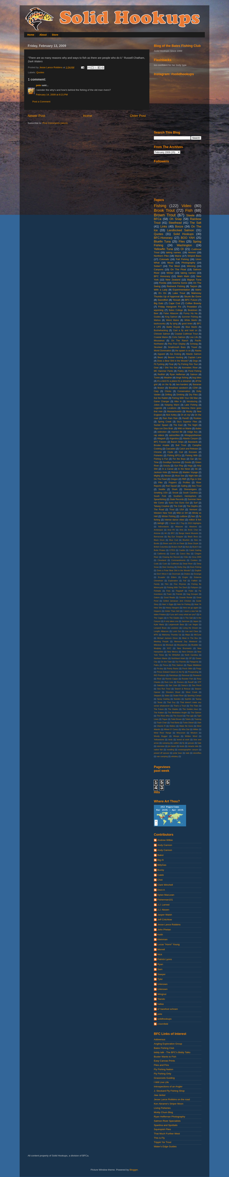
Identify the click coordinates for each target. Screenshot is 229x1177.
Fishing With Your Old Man (185, 398)
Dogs (195, 361)
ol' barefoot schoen (167, 1009)
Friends (179, 594)
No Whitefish (174, 655)
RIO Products (159, 675)
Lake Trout (179, 293)
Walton (172, 726)
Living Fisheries (162, 1108)
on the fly (167, 384)
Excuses (193, 452)
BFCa (157, 219)
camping (166, 743)
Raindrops (173, 675)
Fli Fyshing (159, 364)
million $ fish (195, 520)
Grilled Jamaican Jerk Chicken (177, 601)
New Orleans (187, 652)
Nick (159, 954)
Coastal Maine (161, 337)
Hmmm (192, 252)
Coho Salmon (178, 337)
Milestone (158, 645)
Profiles (186, 482)
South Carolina (190, 492)
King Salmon (171, 317)
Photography (188, 262)
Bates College (176, 310)
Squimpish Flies (162, 1129)
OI (182, 249)
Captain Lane (194, 357)
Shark (174, 489)
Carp (156, 391)
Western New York (163, 513)
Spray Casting (163, 699)
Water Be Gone (186, 726)
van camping (162, 756)
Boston (160, 388)
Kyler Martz (159, 624)
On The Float (178, 269)
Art (165, 533)
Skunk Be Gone (192, 296)
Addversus (159, 1039)
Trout (171, 509)
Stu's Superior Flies (187, 421)
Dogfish (198, 570)
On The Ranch (179, 340)
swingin (161, 523)
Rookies (197, 418)
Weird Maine (172, 320)
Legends (158, 408)
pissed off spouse (161, 753)
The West (174, 266)
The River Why (163, 716)
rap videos (159, 435)
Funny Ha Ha (190, 313)
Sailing (184, 486)
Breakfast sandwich (178, 388)
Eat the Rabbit (161, 398)
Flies (182, 241)
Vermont (193, 509)
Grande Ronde (185, 597)
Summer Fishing (190, 317)
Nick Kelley (171, 415)
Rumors (180, 682)
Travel (194, 347)
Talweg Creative (161, 506)
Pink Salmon (177, 665)
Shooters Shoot (173, 692)
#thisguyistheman (192, 435)
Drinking (180, 394)
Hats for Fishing (184, 604)
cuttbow (183, 516)
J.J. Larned (163, 904)
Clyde (170, 452)
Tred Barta (174, 722)
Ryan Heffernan (177, 374)
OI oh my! (186, 415)
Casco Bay (185, 554)
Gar (192, 459)
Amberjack (158, 530)
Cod (181, 452)
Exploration (173, 581)
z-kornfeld (162, 1024)
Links (163, 226)
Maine (178, 256)
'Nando (161, 999)
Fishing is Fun (161, 459)
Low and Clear (191, 631)
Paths (156, 665)
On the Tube (166, 662)
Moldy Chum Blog (163, 1112)
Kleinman (162, 939)
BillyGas (161, 865)
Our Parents (180, 662)
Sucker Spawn (161, 425)
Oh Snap (176, 219)
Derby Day (181, 567)
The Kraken (159, 712)
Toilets (188, 719)
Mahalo (175, 472)
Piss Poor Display (177, 344)
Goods (188, 462)
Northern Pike (161, 256)
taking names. (174, 252)
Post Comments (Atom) (55, 123)
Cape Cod (174, 303)
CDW (195, 388)
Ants (181, 530)
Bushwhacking (161, 330)
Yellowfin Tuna (163, 249)
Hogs (190, 465)
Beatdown (193, 310)
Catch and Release (188, 448)
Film (166, 584)
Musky (189, 411)
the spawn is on (183, 350)
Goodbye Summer (172, 462)
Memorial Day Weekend (185, 641)
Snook (175, 492)
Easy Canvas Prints (164, 1060)
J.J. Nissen (163, 909)
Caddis (182, 550)
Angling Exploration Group (168, 1043)
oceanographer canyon (188, 750)
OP (190, 658)
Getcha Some (179, 283)
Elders (174, 577)
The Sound (178, 716)
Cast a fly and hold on (185, 330)
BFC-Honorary (163, 237)
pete (38, 85)
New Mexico (172, 652)
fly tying (173, 323)
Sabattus (161, 685)
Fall (184, 581)
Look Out (177, 631)
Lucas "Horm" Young (168, 944)
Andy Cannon (164, 845)
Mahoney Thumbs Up (171, 635)
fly (183, 743)
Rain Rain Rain (170, 418)
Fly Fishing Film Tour (187, 364)
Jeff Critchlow (164, 919)
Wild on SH (182, 513)
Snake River (178, 695)
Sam (159, 969)
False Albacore (171, 313)
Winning (191, 266)
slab (187, 753)
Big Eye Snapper (175, 537)
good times (187, 323)
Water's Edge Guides (165, 1146)
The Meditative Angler (177, 712)
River (159, 679)
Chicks (168, 391)
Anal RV (171, 530)
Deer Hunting (168, 567)
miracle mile (193, 746)
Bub (187, 547)
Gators (157, 597)
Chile (186, 557)
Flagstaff (179, 591)
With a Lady (160, 289)
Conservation (183, 391)
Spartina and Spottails (165, 1125)
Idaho (198, 289)
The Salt (195, 222)
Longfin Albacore (161, 631)
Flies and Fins (161, 1065)
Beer (156, 313)
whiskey (174, 756)
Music (170, 262)
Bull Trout (181, 445)
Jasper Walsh (164, 914)
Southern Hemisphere (185, 496)
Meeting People (161, 641)
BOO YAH (188, 237)
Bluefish (186, 540)
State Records (177, 499)
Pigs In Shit (195, 479)
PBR (184, 479)
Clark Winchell (165, 884)
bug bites (196, 377)
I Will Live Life (161, 1082)
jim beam (172, 746)
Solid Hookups (183, 234)
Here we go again (190, 608)
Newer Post (36, 116)
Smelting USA (161, 492)
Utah (199, 722)
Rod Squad (171, 486)
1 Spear (172, 523)
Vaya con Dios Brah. (164, 428)
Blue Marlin (191, 327)
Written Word (191, 736)
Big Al (160, 860)
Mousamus (159, 340)
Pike (160, 482)
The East (178, 425)
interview (161, 746)
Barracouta (158, 537)
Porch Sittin (187, 668)
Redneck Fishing (176, 286)
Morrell (161, 949)
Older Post (138, 116)
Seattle (162, 489)
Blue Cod (173, 540)
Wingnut (161, 994)
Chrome (158, 452)
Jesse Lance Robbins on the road (172, 1099)
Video (186, 206)
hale (199, 743)
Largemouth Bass (176, 624)
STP (199, 682)
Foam (169, 594)
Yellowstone (159, 739)
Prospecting (193, 672)
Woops (176, 736)
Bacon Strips (177, 442)
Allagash (161, 438)
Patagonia (194, 662)
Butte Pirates (159, 550)
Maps (187, 635)
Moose (167, 475)
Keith (160, 934)
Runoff (191, 682)
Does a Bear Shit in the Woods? (173, 361)
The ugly (190, 716)
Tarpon (193, 286)
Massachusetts (174, 411)
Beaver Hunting (175, 357)
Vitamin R (161, 726)
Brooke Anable (161, 445)
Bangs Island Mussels (188, 533)
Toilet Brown (176, 719)
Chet (160, 879)
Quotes (40, 72)
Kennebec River (190, 367)
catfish (176, 743)
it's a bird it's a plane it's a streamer (174, 381)
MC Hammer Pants (163, 371)
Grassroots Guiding (164, 1078)
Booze (179, 226)
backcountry (159, 323)
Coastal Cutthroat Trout (186, 334)
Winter (170, 273)
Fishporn (194, 587)
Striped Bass (194, 256)
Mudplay (157, 648)
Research (197, 675)
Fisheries (158, 455)
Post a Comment (41, 101)
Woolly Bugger (160, 736)
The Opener (196, 712)
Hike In (178, 401)
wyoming (158, 310)
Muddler (194, 645)
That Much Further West (167, 1133)
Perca (165, 665)
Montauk (169, 645)
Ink (196, 469)
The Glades (173, 709)
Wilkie (195, 729)
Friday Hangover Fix (169, 306)
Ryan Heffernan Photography (169, 1116)
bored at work (183, 739)
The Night (192, 425)
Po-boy (160, 668)
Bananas (197, 384)
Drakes (187, 574)
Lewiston (175, 628)
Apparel (161, 354)
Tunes (157, 377)
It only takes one (171, 621)
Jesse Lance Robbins (169, 924)
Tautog (198, 699)
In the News (184, 469)
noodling (170, 750)
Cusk (164, 564)
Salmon (194, 374)
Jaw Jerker (159, 1095)
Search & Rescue (183, 689)
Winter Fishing (169, 516)
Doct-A (161, 889)
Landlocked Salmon (180, 230)
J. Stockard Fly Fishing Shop (169, 1090)
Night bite (193, 475)
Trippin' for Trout (162, 1142)
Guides (157, 317)
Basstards (193, 442)
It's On (162, 293)
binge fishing (182, 377)
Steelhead (175, 222)
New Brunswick (184, 648)
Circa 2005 (196, 557)
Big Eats (158, 303)
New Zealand (172, 279)
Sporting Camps (194, 695)
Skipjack (157, 695)
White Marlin (190, 320)
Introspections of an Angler (168, 1086)
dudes (198, 428)
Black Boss (193, 537)
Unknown (162, 984)
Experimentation (181, 289)
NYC (169, 648)
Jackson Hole (160, 472)
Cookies (194, 560)
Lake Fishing (190, 405)
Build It (195, 547)
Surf (196, 503)
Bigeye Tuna (194, 279)
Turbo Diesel (188, 722)
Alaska (198, 350)
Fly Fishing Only (162, 1073)
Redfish (161, 374)
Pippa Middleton (194, 665)
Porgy (198, 668)
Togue (164, 719)
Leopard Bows (160, 628)
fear (193, 516)
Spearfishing (160, 499)
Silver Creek (191, 692)
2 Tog (181, 523)
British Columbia (161, 547)
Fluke (191, 591)
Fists (168, 591)
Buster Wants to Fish (165, 1056)
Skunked (158, 347)
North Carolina (191, 655)
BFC (173, 533)
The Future (159, 709)
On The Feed (160, 479)
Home (30, 34)
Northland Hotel (178, 658)
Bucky (160, 870)
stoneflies (197, 753)
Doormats (176, 574)
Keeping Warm (172, 405)
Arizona (157, 533)
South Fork (160, 496)
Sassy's (184, 685)
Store (55, 34)
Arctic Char (193, 530)
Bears (160, 357)
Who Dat (185, 729)
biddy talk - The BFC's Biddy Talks (172, 1052)
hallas (160, 1004)
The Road (159, 509)
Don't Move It (162, 574)
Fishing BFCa (174, 455)
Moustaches (182, 645)
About (43, 34)
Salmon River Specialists (167, 1121)
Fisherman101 (165, 899)
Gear (156, 367)
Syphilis (188, 699)
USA (182, 509)
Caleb (160, 875)
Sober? (158, 266)
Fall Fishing (182, 259)
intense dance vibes (174, 520)
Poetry (180, 371)
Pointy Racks (172, 668)
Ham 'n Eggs (167, 604)
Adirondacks (163, 526)
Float (171, 364)
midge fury (192, 432)
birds (170, 739)
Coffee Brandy (193, 303)
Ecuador (161, 577)
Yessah (177, 300)
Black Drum (159, 540)
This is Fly (159, 1138)
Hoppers (157, 611)
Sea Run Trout (163, 689)
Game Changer (161, 401)
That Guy (171, 702)
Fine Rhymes (180, 584)
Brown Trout (165, 215)
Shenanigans (190, 489)
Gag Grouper (192, 594)
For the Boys (179, 459)
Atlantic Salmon (193, 354)
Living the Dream (190, 628)
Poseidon (192, 306)
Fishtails (157, 591)
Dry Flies (193, 394)
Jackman (185, 621)
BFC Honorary (162, 276)
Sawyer (161, 974)
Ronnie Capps (171, 679)
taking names (188, 273)
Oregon (174, 479)
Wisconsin (181, 733)
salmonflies (174, 435)
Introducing (192, 401)
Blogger (134, 1169)
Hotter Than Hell (172, 611)
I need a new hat (190, 611)
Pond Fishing (194, 371)
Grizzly (166, 465)
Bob (196, 540)
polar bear (177, 753)
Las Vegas (193, 624)
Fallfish (194, 581)
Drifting (168, 394)
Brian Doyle (193, 543)
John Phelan (164, 929)
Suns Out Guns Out (179, 503)
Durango (197, 574)
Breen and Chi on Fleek (173, 543)
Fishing (160, 206)
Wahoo (157, 320)
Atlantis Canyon (190, 438)
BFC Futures (160, 442)
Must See (179, 475)
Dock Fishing (195, 567)
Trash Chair (162, 722)
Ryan (160, 964)
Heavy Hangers (172, 608)
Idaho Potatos (160, 614)
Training (197, 719)
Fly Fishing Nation (163, 1069)
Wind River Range (162, 733)
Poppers (173, 482)
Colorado (164, 259)
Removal (185, 675)
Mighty (157, 475)
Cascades (171, 448)
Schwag (194, 344)
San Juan (173, 685)
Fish (189, 210)
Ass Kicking (175, 354)
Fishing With (191, 455)
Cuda (156, 564)
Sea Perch (196, 685)
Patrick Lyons (164, 959)
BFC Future (191, 300)
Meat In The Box (190, 638)
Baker (160, 855)
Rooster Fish (187, 679)
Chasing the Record (171, 557)
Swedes (177, 699)
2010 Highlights (194, 523)
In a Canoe (167, 469)
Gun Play (178, 465)
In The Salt (188, 618)
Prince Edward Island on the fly (170, 672)
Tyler (160, 979)
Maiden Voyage (190, 472)
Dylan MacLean (165, 894)
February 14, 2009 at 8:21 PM (52, 94)
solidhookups (164, 1019)
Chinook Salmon (162, 334)
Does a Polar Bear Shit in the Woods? (174, 570)
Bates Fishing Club (164, 1048)
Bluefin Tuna (162, 241)
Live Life (194, 337)
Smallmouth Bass (177, 347)
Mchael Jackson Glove (167, 638)
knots (182, 746)
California (161, 554)
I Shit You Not (170, 367)
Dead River (188, 564)
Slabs (167, 695)
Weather (168, 377)
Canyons (158, 269)
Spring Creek (164, 421)
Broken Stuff (176, 547)
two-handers (182, 384)
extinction (162, 432)
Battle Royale (173, 327)
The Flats (194, 706)
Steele (190, 215)
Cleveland (162, 560)
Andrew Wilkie (165, 840)
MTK (156, 635)
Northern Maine (160, 658)
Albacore (179, 526)
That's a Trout (180, 706)
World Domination (162, 350)
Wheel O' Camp (171, 729)
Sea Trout (196, 486)
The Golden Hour (190, 709)
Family (157, 584)
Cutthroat (175, 564)
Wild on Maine (184, 428)
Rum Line (168, 682)
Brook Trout (164, 210)
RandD (185, 418)
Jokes (157, 405)
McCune (197, 635)
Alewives (193, 526)
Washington (184, 245)
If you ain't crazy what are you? (182, 614)
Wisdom (194, 733)
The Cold (178, 506)
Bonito (156, 543)
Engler (185, 577)
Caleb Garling (195, 550)
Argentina (174, 438)
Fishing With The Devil (177, 587)
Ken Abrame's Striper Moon (168, 1103)
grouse (191, 743)
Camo (172, 554)
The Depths (192, 506)
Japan (195, 621)
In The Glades (173, 618)
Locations (171, 408)
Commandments (178, 560)
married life (176, 432)
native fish (158, 750)
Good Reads (169, 597)
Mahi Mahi (183, 276)
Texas (159, 702)
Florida (162, 283)
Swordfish (163, 300)
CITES (172, 550)
